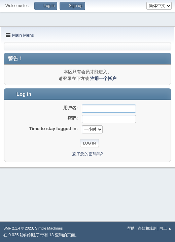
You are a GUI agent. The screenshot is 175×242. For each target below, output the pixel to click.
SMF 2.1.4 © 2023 (18, 228)
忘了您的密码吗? (87, 154)
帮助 (131, 228)
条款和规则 (147, 228)
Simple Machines (49, 228)
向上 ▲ (166, 228)
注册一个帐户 (103, 78)
